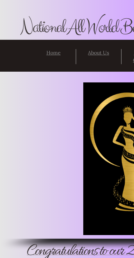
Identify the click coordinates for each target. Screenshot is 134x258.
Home (53, 52)
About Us (98, 52)
